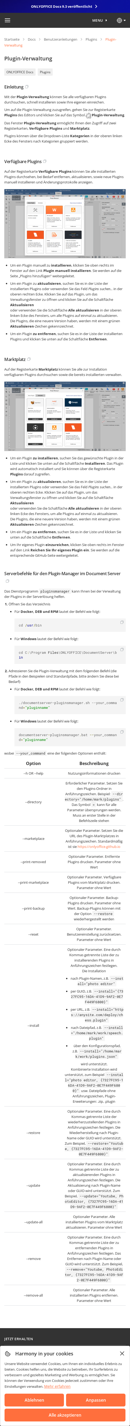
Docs (32, 39)
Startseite (12, 39)
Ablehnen (34, 1400)
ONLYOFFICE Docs (19, 72)
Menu (97, 20)
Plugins (91, 39)
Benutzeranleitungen (60, 39)
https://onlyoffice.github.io (99, 846)
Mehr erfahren (57, 1386)
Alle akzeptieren (65, 1415)
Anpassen (96, 1400)
